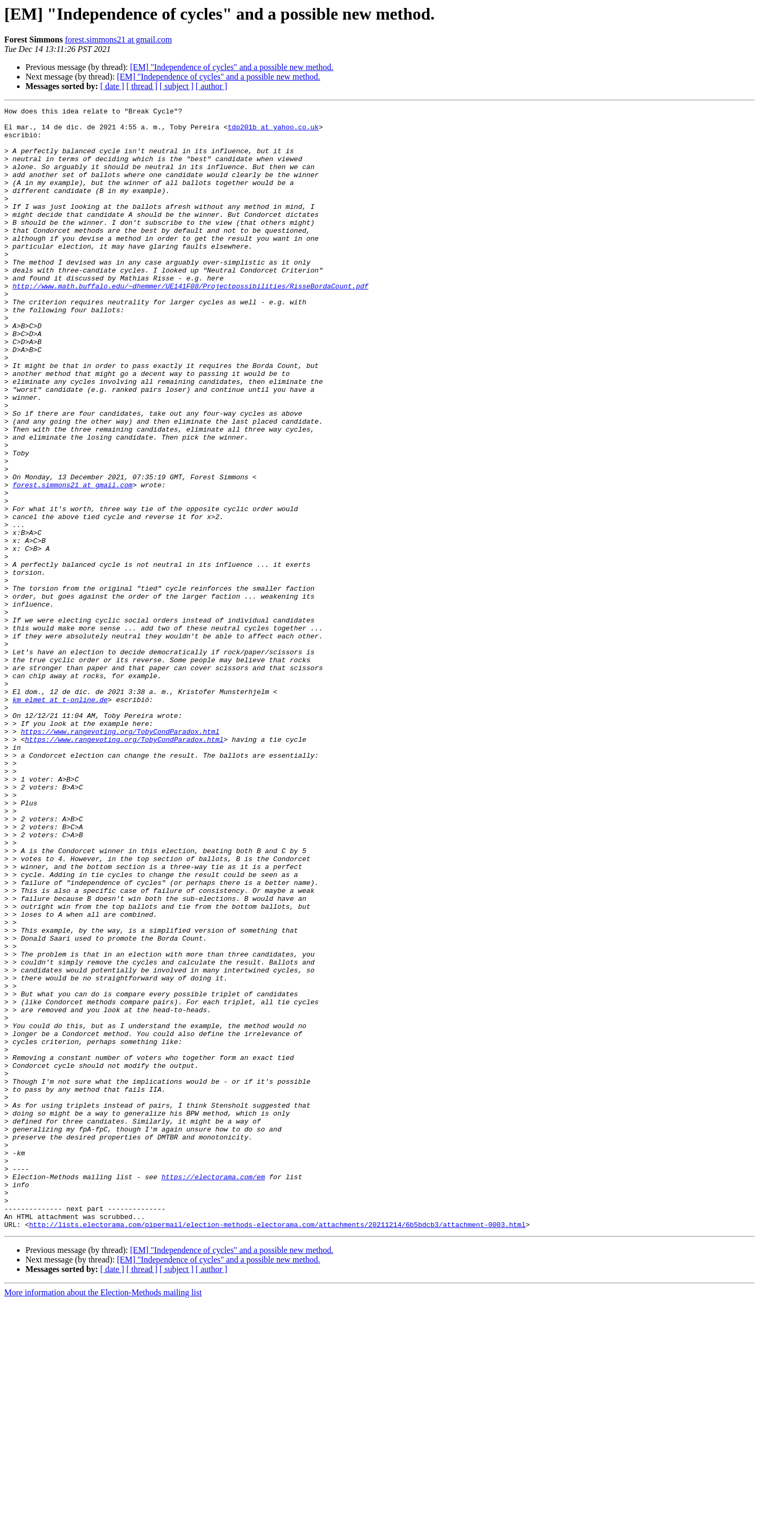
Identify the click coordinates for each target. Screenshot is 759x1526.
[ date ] (112, 86)
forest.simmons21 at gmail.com (118, 39)
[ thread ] (142, 86)
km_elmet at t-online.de (60, 818)
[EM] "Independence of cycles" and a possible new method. (231, 67)
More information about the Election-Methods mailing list (103, 1516)
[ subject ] (177, 86)
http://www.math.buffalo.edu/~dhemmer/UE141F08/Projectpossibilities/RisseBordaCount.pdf (191, 322)
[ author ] (212, 86)
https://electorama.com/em (213, 1391)
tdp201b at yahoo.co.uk (273, 131)
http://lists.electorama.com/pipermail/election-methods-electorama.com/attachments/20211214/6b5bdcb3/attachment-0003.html (277, 1448)
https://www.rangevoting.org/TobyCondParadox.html (120, 857)
